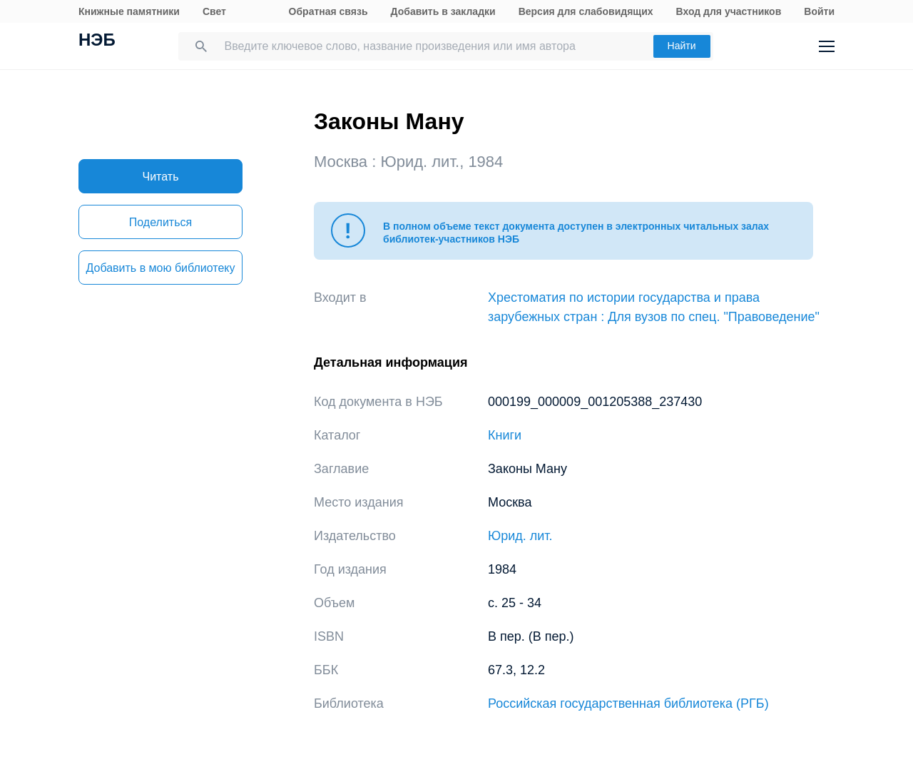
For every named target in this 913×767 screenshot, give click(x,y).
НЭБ (97, 41)
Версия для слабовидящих (586, 11)
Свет (214, 11)
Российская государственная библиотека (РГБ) (628, 703)
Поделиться (160, 222)
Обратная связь (328, 11)
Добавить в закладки (443, 11)
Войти (819, 11)
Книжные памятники (129, 11)
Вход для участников (729, 11)
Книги (504, 435)
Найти (682, 45)
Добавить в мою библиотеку (160, 268)
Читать (161, 177)
